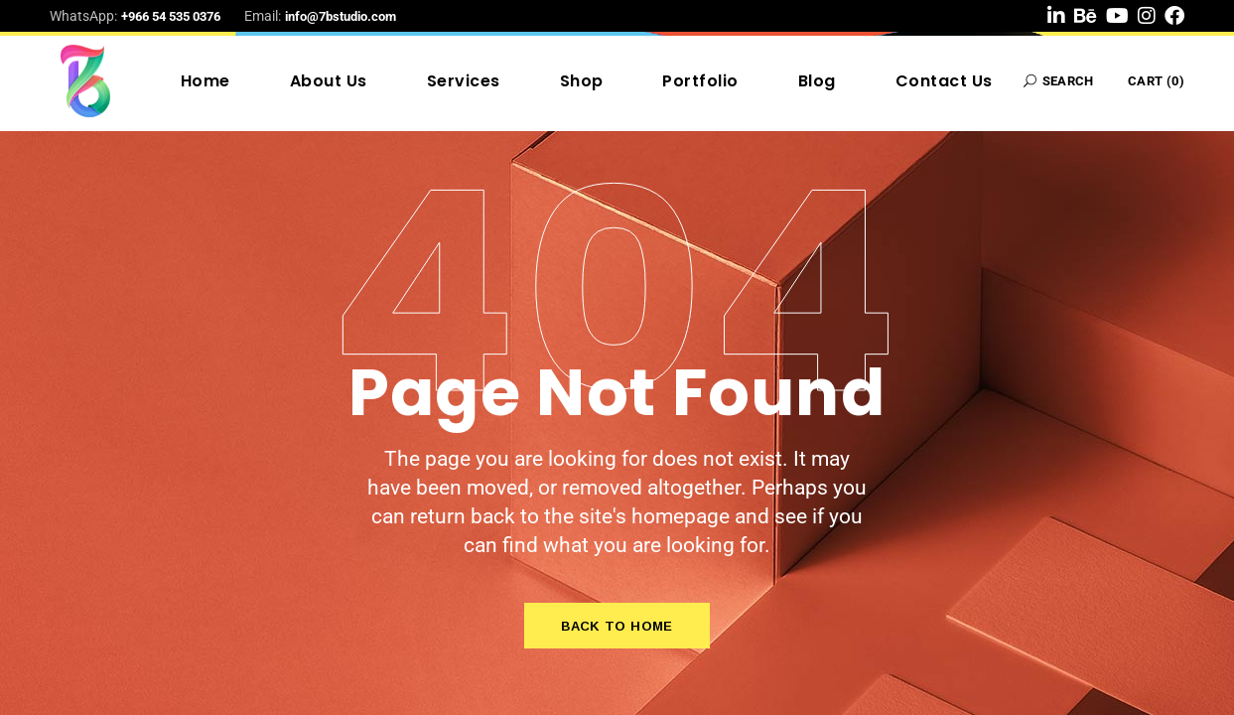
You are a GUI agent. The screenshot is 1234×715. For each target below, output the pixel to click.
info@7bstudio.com (340, 16)
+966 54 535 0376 (170, 16)
